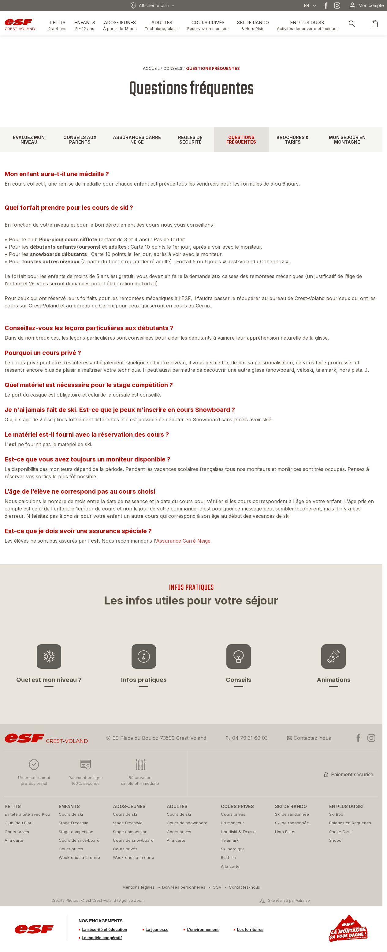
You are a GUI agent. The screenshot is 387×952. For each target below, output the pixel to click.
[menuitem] (29, 806)
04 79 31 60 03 (250, 738)
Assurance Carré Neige (183, 541)
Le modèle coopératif (102, 937)
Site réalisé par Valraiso (289, 900)
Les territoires (250, 929)
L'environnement (202, 929)
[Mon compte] (366, 5)
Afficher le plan (149, 5)
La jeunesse (157, 929)
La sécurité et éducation (104, 929)
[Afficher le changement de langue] (314, 5)
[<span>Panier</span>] (374, 23)
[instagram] (337, 5)
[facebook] (326, 5)
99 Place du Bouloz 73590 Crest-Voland (159, 738)
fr (306, 5)
